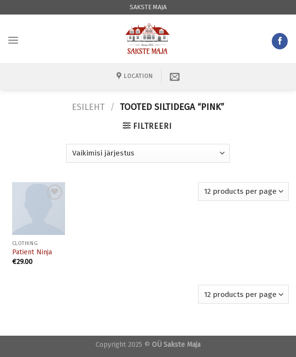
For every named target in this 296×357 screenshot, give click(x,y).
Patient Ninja (32, 252)
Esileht (88, 107)
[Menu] (13, 40)
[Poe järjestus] (148, 153)
